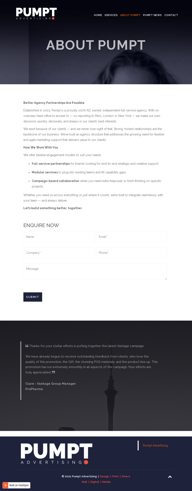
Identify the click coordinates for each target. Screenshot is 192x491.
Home (98, 15)
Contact (171, 15)
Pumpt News (152, 15)
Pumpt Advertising (155, 445)
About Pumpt (130, 15)
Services (111, 15)
